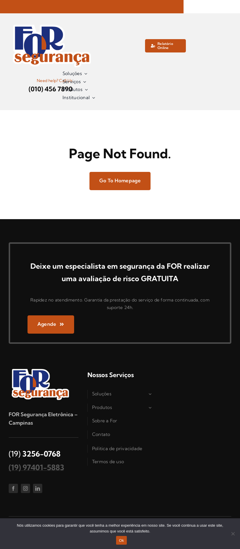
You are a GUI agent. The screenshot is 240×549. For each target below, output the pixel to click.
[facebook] (13, 488)
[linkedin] (37, 488)
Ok (121, 540)
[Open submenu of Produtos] (151, 407)
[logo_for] (52, 24)
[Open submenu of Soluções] (151, 394)
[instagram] (25, 488)
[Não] (233, 534)
